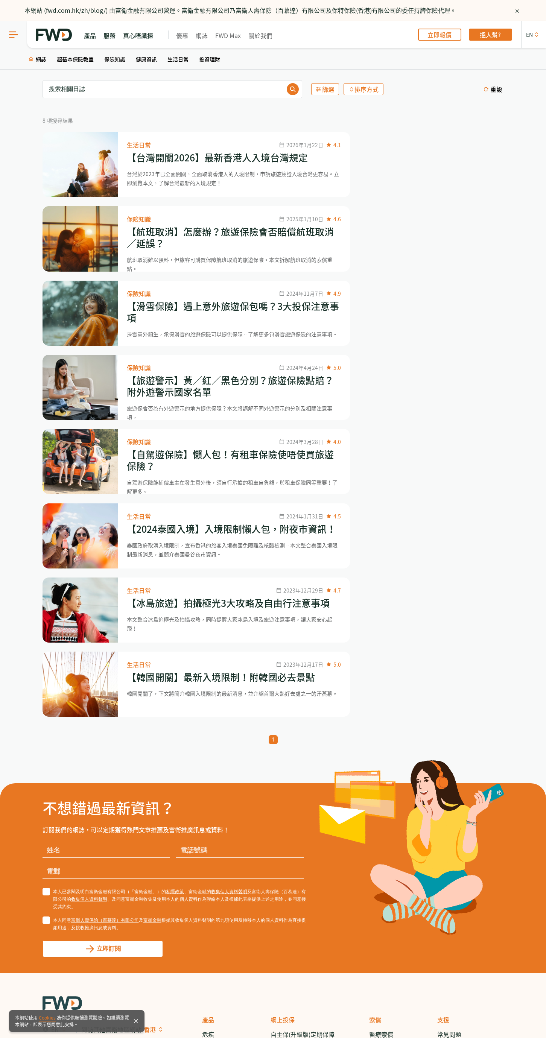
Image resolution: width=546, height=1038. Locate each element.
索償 (375, 762)
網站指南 (55, 1005)
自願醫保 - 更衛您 (294, 870)
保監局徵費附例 (154, 1005)
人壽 (208, 791)
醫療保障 (214, 806)
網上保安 (85, 1005)
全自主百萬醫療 (292, 913)
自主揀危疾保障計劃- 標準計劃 (305, 797)
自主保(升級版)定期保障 (303, 777)
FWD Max (231, 35)
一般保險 (214, 879)
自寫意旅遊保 (289, 957)
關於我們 (264, 35)
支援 (443, 762)
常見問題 (449, 777)
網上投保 (283, 762)
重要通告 (235, 1005)
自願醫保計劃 (220, 820)
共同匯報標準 (199, 1005)
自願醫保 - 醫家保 (294, 855)
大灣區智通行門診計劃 (301, 899)
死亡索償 (381, 835)
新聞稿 (446, 835)
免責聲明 (115, 1005)
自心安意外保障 (292, 942)
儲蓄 (208, 835)
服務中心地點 (455, 806)
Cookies (47, 1017)
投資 (208, 864)
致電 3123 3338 (458, 791)
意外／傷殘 (217, 849)
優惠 (185, 35)
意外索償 (381, 806)
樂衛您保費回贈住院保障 (304, 884)
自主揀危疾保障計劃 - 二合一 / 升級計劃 (302, 821)
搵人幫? (494, 34)
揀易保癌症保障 (292, 928)
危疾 (208, 777)
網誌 (205, 35)
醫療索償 (381, 777)
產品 (208, 762)
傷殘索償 (381, 820)
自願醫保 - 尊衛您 (294, 840)
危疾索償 (381, 791)
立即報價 (443, 34)
